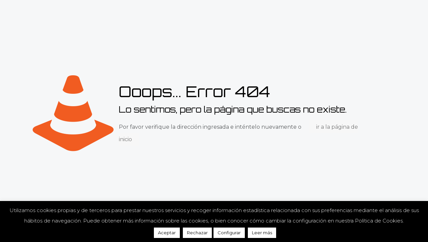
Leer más (262, 232)
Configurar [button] (229, 232)
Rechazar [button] (197, 232)
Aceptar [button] (167, 232)
